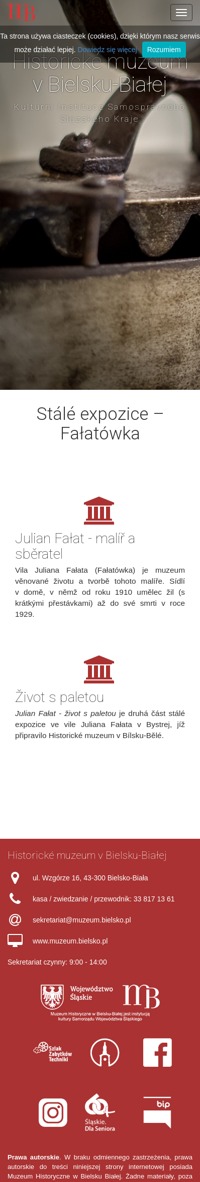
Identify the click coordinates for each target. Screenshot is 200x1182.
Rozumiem (164, 50)
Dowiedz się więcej (107, 50)
